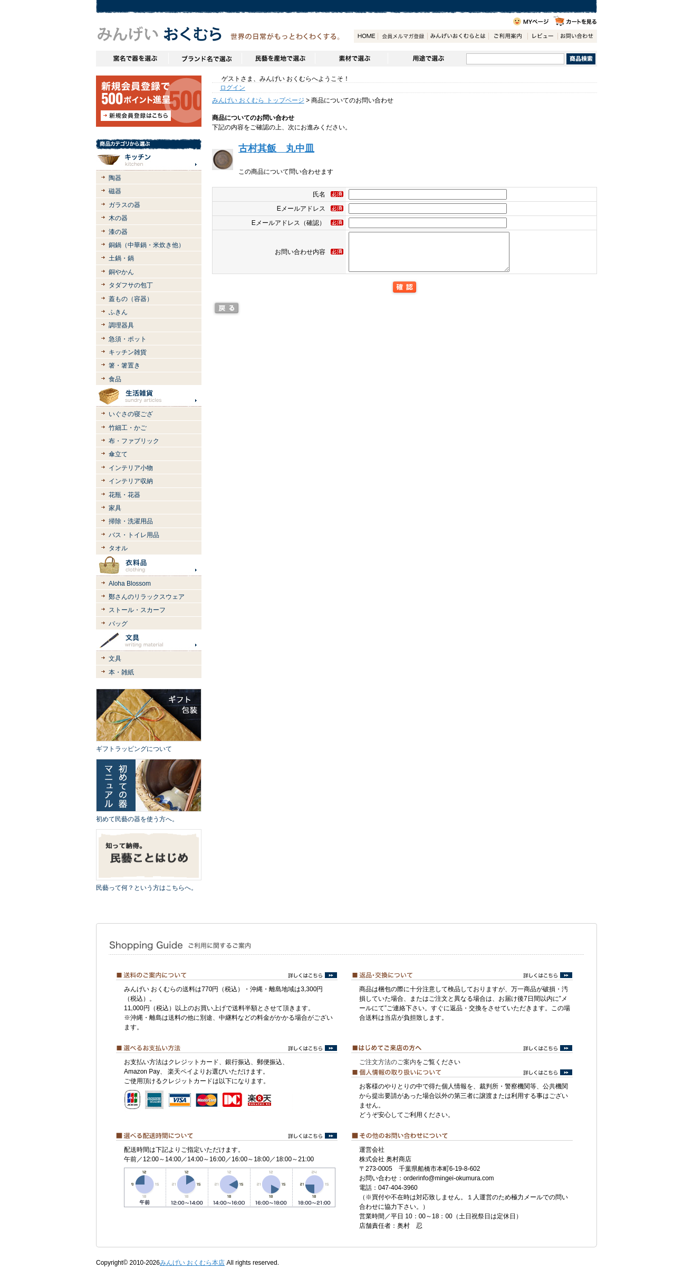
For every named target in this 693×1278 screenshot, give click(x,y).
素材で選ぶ (351, 59)
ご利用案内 (507, 36)
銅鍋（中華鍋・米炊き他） (147, 245)
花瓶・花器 (124, 495)
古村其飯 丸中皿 (276, 148)
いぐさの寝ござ (131, 414)
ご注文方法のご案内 (387, 1062)
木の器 (118, 218)
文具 (115, 658)
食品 (115, 379)
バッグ (118, 623)
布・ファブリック (134, 441)
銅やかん (121, 272)
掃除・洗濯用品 (131, 521)
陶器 (115, 178)
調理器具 (121, 325)
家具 (115, 508)
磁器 (115, 191)
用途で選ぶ (427, 59)
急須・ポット (128, 339)
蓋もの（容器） (131, 299)
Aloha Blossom (130, 583)
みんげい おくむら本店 (192, 1262)
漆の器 (118, 232)
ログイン (232, 87)
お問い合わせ (576, 36)
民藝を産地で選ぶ (278, 59)
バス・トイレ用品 (134, 535)
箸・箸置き (124, 365)
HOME (366, 36)
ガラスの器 (124, 205)
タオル (118, 548)
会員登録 (402, 36)
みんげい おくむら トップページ (258, 100)
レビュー (542, 36)
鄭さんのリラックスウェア (147, 596)
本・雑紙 (121, 672)
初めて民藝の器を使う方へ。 (137, 819)
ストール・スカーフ (137, 610)
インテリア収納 (131, 481)
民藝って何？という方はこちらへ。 (146, 887)
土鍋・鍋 (121, 258)
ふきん (118, 312)
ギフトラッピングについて (134, 749)
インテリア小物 (131, 468)
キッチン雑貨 (128, 352)
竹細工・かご (128, 427)
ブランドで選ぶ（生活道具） (205, 59)
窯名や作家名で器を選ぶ (132, 59)
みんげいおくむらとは (457, 36)
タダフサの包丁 (131, 285)
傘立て (118, 454)
